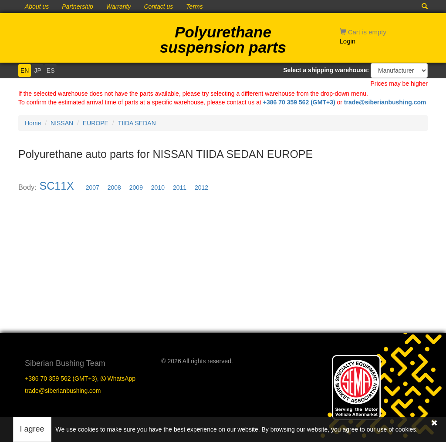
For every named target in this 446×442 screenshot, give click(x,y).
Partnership (77, 6)
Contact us (158, 6)
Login (348, 41)
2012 (201, 187)
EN (24, 70)
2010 (158, 187)
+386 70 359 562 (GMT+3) (299, 102)
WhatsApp (118, 378)
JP (37, 70)
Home (33, 123)
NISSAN (62, 123)
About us (37, 6)
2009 (136, 187)
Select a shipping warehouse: (326, 70)
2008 (114, 187)
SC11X (57, 186)
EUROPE (95, 123)
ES (51, 70)
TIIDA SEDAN (137, 123)
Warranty (118, 6)
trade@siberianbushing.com (385, 102)
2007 (92, 187)
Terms (194, 6)
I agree (32, 429)
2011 (179, 187)
